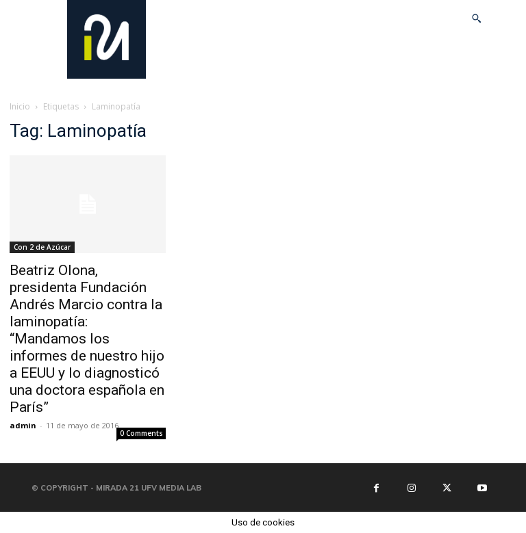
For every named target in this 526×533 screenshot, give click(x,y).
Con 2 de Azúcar (42, 247)
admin (23, 425)
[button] (476, 18)
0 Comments (141, 433)
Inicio (20, 106)
